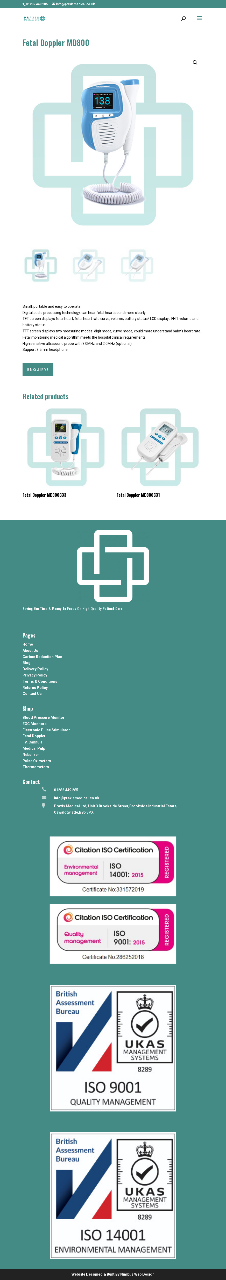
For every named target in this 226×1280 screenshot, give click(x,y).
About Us (30, 650)
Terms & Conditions (40, 681)
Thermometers (36, 767)
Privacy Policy (35, 675)
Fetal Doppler (34, 736)
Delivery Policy (35, 669)
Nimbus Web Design (137, 1274)
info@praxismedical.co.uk (76, 798)
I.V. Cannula (33, 742)
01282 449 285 (37, 4)
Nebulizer (31, 755)
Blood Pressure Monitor (44, 717)
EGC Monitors (35, 724)
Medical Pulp (34, 748)
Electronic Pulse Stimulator (46, 730)
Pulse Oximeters (37, 761)
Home (28, 644)
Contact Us (32, 694)
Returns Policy (35, 688)
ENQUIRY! (38, 369)
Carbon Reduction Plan (42, 657)
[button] (195, 62)
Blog (27, 663)
